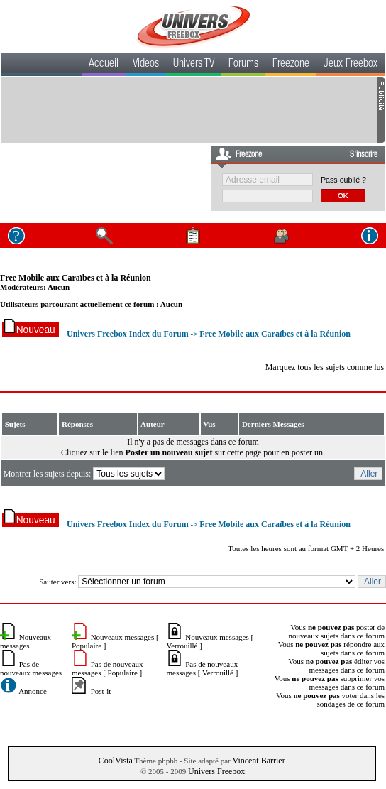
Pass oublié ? (343, 179)
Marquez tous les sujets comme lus (325, 367)
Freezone (290, 64)
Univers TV (193, 64)
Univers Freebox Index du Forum (128, 334)
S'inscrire (363, 155)
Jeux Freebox (350, 64)
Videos (146, 64)
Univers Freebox (216, 771)
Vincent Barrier (258, 761)
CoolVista (116, 761)
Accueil (103, 64)
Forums (243, 64)
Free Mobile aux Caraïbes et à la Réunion (75, 278)
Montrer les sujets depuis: (85, 474)
